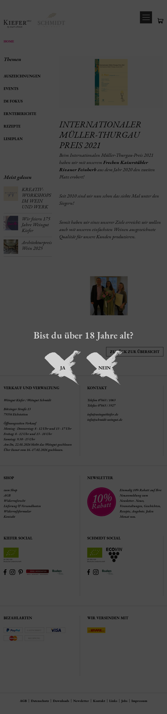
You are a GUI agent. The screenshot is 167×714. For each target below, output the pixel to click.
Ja (62, 368)
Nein (104, 368)
